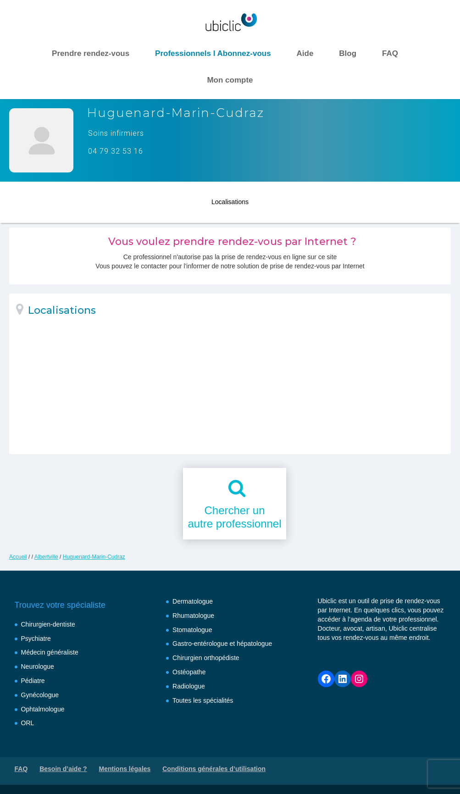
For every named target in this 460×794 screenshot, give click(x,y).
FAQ (390, 53)
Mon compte (230, 80)
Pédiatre (33, 680)
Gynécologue (40, 695)
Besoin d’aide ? (63, 768)
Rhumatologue (193, 615)
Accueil (18, 557)
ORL (27, 723)
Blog (347, 53)
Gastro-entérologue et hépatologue (222, 643)
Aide (305, 53)
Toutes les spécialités (202, 700)
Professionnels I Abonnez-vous (213, 53)
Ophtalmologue (43, 709)
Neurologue (37, 666)
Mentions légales (125, 768)
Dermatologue (192, 601)
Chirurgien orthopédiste (205, 657)
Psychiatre (36, 638)
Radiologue (188, 686)
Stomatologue (192, 629)
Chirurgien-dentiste (48, 624)
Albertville (46, 557)
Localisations (230, 200)
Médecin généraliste (49, 652)
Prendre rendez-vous (90, 53)
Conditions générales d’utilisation (214, 768)
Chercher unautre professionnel (234, 517)
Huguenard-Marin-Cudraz (94, 557)
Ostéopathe (188, 672)
